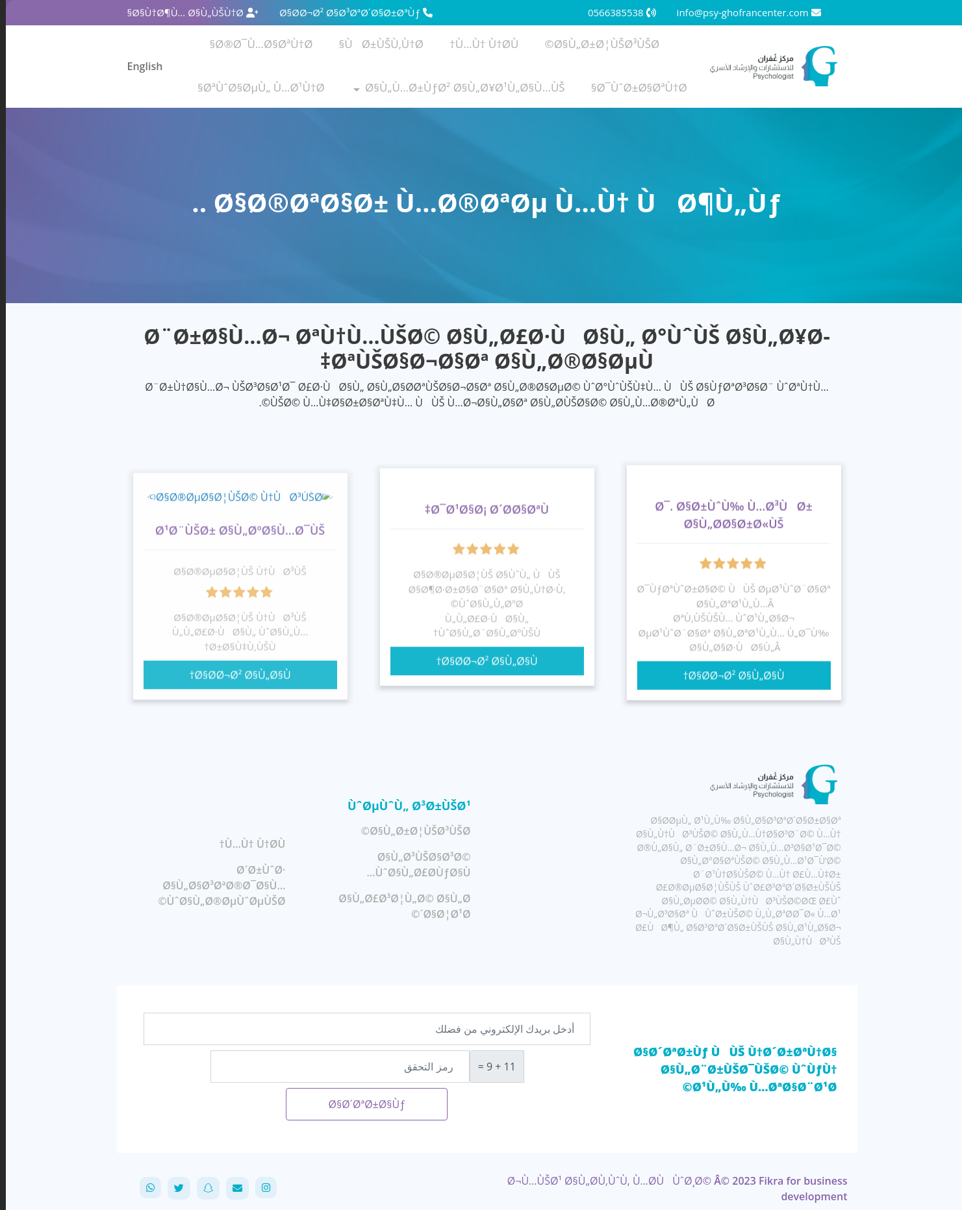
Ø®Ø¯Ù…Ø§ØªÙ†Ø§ (255, 43)
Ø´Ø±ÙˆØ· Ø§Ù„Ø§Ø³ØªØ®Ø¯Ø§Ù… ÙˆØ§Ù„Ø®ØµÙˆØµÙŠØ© (215, 885)
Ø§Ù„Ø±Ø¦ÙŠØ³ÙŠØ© (595, 43)
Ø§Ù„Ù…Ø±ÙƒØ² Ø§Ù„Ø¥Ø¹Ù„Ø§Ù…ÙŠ (459, 87)
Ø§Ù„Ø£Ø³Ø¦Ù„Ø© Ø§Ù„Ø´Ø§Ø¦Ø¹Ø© (398, 906)
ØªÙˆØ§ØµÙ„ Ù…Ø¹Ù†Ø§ (255, 87)
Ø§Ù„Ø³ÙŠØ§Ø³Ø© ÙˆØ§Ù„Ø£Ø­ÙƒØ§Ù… (413, 865)
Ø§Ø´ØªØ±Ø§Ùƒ (360, 1104)
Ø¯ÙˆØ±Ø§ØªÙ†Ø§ (633, 87)
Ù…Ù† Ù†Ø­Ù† (478, 43)
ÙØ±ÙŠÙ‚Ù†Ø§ (375, 43)
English (139, 66)
